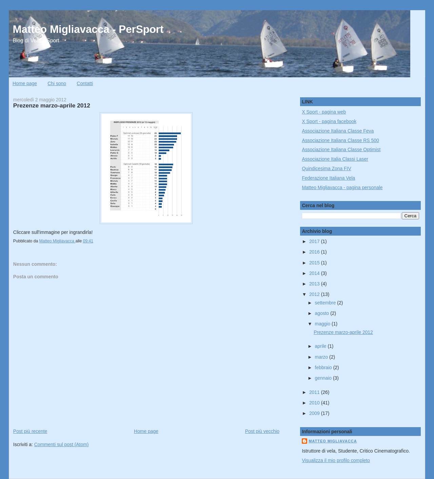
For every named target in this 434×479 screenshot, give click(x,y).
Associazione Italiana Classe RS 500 (340, 140)
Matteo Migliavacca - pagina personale (342, 187)
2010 (315, 402)
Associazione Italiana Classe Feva (338, 131)
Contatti (85, 83)
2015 (315, 262)
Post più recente (30, 431)
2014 (315, 273)
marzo (322, 357)
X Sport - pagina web (324, 112)
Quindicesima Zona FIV (326, 168)
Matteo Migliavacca (333, 441)
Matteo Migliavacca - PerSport (88, 29)
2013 (315, 283)
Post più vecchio (262, 431)
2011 (315, 392)
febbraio (324, 367)
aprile (321, 346)
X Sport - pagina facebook (329, 121)
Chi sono (56, 83)
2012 (315, 294)
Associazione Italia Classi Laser (335, 159)
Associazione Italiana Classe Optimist (341, 149)
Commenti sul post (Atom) (61, 444)
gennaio (324, 378)
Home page (25, 83)
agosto (323, 313)
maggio (323, 323)
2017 (315, 241)
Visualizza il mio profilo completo (336, 460)
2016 (315, 252)
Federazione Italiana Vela (328, 178)
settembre (326, 302)
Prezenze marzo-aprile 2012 (343, 332)
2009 (315, 413)
